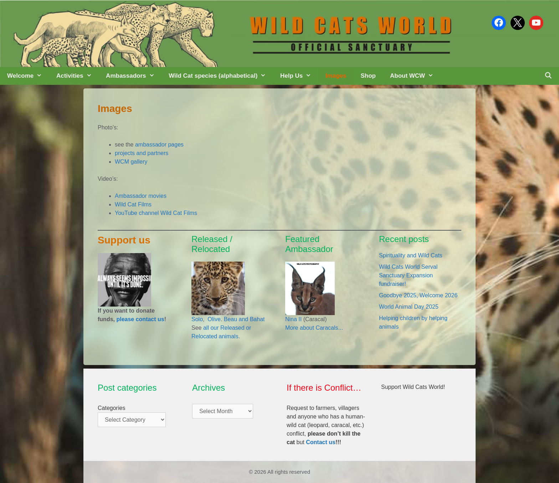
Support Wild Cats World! (413, 387)
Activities (77, 76)
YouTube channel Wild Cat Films (156, 213)
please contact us (140, 319)
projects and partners (141, 153)
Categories (111, 408)
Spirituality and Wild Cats (410, 255)
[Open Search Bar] (548, 76)
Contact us (320, 442)
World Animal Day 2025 (409, 307)
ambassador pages (159, 145)
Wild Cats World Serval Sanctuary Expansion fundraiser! (408, 275)
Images (336, 75)
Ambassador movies (140, 196)
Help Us (299, 76)
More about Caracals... (314, 328)
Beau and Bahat (244, 319)
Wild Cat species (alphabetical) (221, 76)
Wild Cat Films (133, 204)
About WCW (415, 76)
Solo (197, 319)
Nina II (293, 319)
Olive (213, 319)
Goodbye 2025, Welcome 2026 (418, 295)
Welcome (28, 76)
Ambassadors (133, 76)
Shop (368, 75)
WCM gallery (131, 162)
